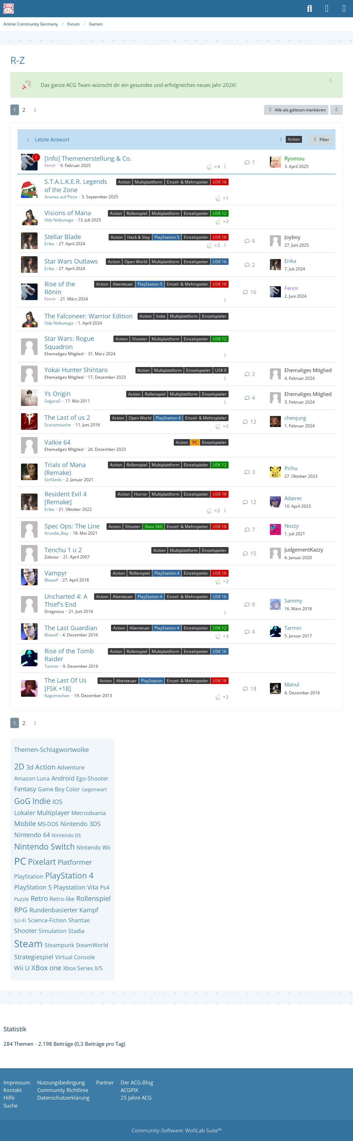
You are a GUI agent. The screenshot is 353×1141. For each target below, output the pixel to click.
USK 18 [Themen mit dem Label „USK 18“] (219, 182)
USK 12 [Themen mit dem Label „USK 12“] (219, 213)
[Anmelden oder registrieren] (327, 8)
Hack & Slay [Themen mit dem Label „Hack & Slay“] (138, 237)
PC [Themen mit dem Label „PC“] (195, 442)
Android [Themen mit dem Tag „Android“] (62, 778)
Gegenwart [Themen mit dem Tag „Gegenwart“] (94, 789)
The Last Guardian (70, 628)
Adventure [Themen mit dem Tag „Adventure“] (70, 767)
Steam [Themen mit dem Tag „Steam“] (28, 943)
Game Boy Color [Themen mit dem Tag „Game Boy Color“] (59, 789)
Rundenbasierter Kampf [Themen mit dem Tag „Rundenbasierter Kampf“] (63, 910)
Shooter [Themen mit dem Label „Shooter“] (139, 339)
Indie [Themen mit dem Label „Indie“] (160, 316)
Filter (320, 139)
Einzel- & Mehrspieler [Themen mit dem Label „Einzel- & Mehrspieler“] (187, 182)
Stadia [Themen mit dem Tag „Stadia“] (76, 931)
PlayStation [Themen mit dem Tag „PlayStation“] (28, 876)
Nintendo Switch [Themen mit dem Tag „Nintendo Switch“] (44, 846)
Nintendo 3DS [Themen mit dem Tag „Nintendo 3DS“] (80, 824)
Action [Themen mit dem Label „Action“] (124, 182)
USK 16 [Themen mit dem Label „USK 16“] (219, 262)
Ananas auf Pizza (60, 197)
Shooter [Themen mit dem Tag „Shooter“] (25, 930)
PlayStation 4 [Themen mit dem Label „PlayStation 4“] (168, 418)
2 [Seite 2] (24, 109)
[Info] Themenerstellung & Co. (88, 158)
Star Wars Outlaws (71, 261)
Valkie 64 (57, 442)
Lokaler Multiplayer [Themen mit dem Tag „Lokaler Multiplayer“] (42, 812)
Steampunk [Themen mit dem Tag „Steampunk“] (59, 945)
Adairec (293, 498)
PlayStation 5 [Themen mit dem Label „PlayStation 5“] (166, 237)
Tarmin (292, 627)
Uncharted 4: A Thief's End (65, 600)
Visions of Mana (67, 213)
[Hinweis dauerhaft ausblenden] (331, 80)
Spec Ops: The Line (72, 526)
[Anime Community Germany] (8, 9)
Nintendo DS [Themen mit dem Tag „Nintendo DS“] (66, 835)
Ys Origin (57, 393)
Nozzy (291, 525)
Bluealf (51, 580)
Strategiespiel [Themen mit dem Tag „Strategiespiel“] (33, 957)
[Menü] (344, 9)
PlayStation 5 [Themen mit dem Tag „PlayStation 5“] (33, 887)
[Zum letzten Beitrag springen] (275, 162)
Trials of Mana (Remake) (65, 468)
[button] (336, 110)
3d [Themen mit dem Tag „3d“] (29, 767)
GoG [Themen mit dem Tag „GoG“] (22, 800)
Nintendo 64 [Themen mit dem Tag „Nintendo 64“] (32, 835)
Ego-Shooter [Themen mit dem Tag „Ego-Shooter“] (92, 778)
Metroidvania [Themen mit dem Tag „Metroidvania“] (88, 813)
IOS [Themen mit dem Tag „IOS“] (57, 801)
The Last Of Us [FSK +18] (65, 684)
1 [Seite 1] (14, 109)
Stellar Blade (62, 236)
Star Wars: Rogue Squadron (69, 342)
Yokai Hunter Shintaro (76, 370)
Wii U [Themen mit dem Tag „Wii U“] (22, 968)
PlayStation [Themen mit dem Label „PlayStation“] (151, 681)
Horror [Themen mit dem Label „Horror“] (140, 494)
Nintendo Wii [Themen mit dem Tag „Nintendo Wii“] (93, 847)
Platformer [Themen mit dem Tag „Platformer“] (75, 862)
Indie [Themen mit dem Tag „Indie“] (41, 800)
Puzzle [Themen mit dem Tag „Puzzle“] (21, 899)
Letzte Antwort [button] (52, 139)
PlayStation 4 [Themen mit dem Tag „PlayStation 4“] (69, 875)
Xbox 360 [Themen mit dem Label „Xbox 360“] (153, 526)
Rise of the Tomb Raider (69, 655)
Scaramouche (57, 425)
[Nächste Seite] (35, 110)
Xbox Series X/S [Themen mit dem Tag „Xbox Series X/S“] (83, 968)
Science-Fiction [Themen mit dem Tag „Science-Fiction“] (47, 920)
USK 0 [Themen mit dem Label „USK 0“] (220, 370)
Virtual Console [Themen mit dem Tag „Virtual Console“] (75, 957)
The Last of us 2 (67, 417)
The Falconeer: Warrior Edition (88, 316)
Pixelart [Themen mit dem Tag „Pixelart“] (42, 861)
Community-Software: (177, 1130)
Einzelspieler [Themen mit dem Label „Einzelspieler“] (196, 213)
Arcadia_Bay (56, 533)
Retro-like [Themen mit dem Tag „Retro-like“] (62, 899)
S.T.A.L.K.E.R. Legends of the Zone (75, 185)
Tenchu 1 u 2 (63, 550)
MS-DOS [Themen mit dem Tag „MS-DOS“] (48, 824)
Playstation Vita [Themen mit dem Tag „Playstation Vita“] (75, 887)
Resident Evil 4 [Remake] (65, 498)
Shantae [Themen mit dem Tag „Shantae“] (79, 920)
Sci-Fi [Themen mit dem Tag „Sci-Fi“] (20, 920)
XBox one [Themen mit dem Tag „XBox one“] (46, 967)
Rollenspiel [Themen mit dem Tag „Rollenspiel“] (93, 898)
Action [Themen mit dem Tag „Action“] (45, 767)
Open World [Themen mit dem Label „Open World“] (135, 262)
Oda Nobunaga (58, 220)
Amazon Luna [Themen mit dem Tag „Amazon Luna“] (32, 778)
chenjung (295, 417)
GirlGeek (52, 480)
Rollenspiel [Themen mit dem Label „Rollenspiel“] (137, 213)
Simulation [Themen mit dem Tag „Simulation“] (53, 931)
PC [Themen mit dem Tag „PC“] (20, 860)
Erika (49, 244)
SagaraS (52, 401)
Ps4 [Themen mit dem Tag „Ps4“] (104, 887)
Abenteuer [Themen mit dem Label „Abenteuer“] (123, 284)
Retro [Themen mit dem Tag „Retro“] (39, 898)
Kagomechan (57, 695)
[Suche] (309, 9)
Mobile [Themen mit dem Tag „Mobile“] (25, 823)
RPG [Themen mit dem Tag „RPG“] (21, 909)
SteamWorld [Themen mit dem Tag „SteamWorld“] (92, 945)
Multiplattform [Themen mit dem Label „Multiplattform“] (148, 182)
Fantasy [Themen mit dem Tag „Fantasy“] (25, 789)
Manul (291, 684)
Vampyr (55, 573)
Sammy (293, 600)
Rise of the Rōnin (59, 288)
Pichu (290, 468)
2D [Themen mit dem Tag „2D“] (19, 766)
